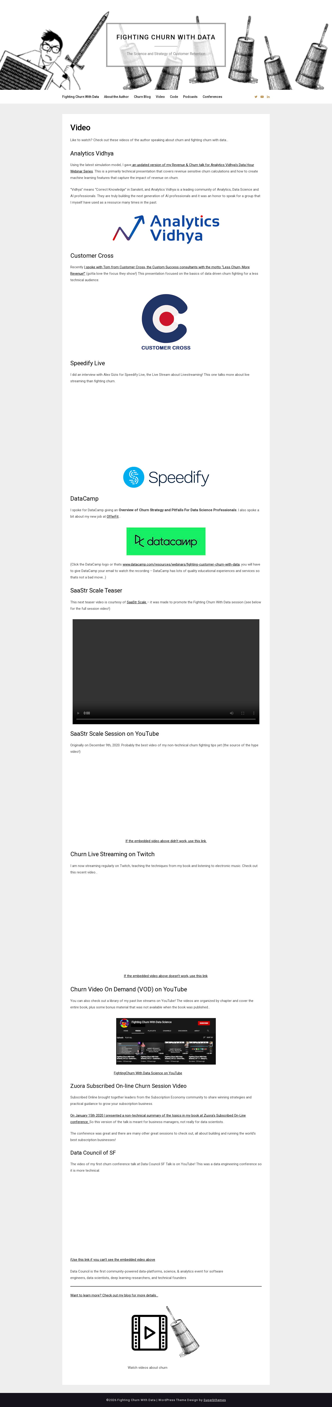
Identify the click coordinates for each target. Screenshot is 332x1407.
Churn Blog (142, 97)
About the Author (116, 97)
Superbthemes (215, 1400)
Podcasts (190, 97)
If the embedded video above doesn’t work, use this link (166, 976)
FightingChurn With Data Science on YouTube (148, 1073)
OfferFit (113, 516)
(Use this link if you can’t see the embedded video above (112, 1260)
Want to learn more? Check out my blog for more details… (114, 1295)
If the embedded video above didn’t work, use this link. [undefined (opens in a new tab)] (166, 841)
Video (160, 97)
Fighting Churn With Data (80, 97)
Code (174, 97)
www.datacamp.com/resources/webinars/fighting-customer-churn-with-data (181, 564)
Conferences (212, 97)
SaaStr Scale (137, 602)
